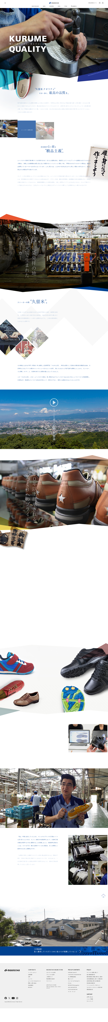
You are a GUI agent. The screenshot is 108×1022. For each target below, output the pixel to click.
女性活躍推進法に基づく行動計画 (94, 988)
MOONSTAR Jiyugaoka (73, 994)
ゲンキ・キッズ (71, 1001)
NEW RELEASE (35, 6)
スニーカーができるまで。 (74, 990)
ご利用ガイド (49, 986)
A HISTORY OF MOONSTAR (74, 984)
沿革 (29, 986)
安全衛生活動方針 (91, 992)
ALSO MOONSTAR (72, 997)
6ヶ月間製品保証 (72, 986)
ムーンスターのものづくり (34, 990)
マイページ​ (49, 990)
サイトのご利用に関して (92, 982)
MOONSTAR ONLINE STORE (54, 979)
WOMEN (51, 6)
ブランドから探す (50, 984)
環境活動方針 (90, 999)
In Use (69, 992)
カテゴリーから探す (51, 982)
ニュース (30, 988)
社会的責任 (30, 994)
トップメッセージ (32, 982)
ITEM (65, 6)
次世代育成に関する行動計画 (93, 990)
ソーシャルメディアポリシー (93, 994)
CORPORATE (32, 979)
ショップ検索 (90, 1008)
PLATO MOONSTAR (72, 999)
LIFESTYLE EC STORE (55, 996)
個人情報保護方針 (91, 984)
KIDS (59, 6)
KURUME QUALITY (72, 982)
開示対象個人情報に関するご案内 (94, 986)
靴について (70, 988)
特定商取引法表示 (50, 988)
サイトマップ (90, 1010)
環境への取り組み (32, 992)
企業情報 (30, 984)
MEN (44, 6)
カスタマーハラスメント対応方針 (94, 997)
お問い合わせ (90, 1006)
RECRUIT (30, 997)
